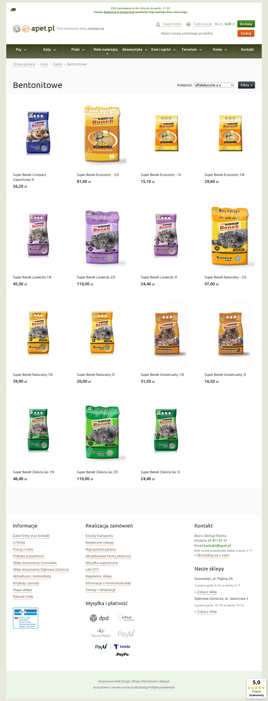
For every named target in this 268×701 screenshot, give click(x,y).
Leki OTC (92, 569)
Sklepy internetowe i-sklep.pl (134, 681)
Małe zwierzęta (106, 51)
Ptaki (77, 49)
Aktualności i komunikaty (32, 576)
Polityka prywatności (28, 556)
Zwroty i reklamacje (100, 590)
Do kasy (246, 24)
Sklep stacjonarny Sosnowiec (35, 563)
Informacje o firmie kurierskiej (108, 583)
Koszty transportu (99, 536)
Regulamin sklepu (99, 576)
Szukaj (246, 33)
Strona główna (24, 64)
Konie (219, 49)
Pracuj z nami (23, 549)
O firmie (19, 542)
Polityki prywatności (162, 687)
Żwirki (57, 64)
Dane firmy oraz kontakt (31, 536)
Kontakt (247, 49)
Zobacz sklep (207, 592)
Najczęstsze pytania (101, 549)
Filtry (246, 85)
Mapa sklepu (22, 590)
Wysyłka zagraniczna (102, 563)
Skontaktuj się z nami (213, 555)
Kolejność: (184, 85)
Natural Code (23, 596)
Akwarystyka (134, 49)
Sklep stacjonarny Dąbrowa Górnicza (41, 569)
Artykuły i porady (26, 583)
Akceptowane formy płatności (108, 556)
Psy (20, 49)
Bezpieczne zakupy (100, 542)
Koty (49, 49)
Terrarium (191, 49)
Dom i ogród (162, 49)
